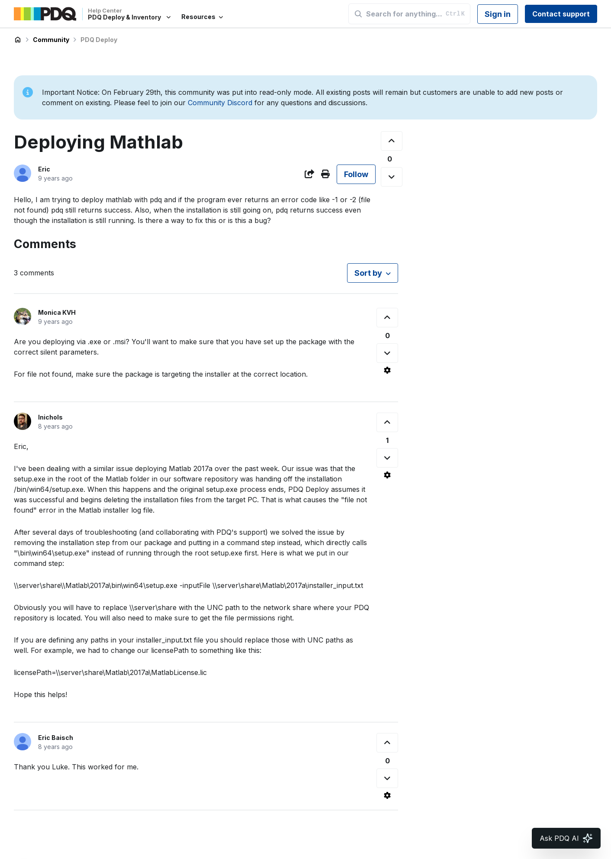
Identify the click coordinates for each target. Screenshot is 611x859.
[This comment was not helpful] (387, 353)
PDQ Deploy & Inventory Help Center (18, 40)
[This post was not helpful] (391, 177)
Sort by (368, 273)
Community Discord (220, 102)
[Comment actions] (387, 370)
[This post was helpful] (391, 141)
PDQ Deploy (98, 39)
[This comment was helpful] (387, 317)
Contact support (561, 14)
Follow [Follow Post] (356, 174)
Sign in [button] (498, 14)
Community (51, 39)
